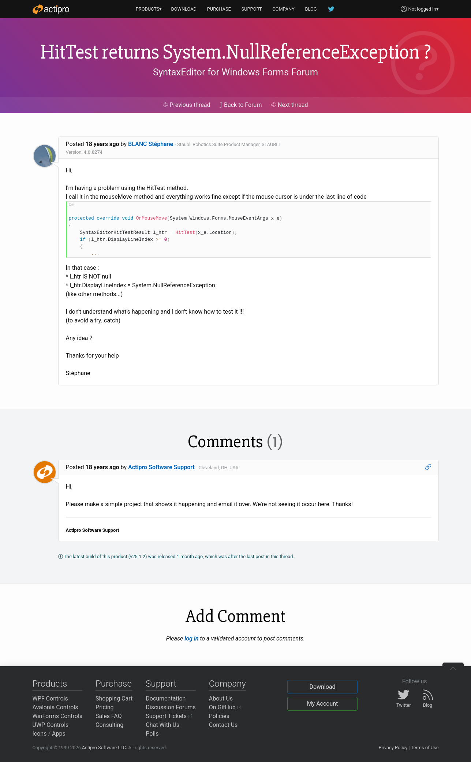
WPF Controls (50, 698)
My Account (322, 703)
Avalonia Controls (55, 707)
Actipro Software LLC (104, 747)
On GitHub (225, 707)
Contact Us (223, 724)
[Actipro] (51, 9)
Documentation (166, 698)
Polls (152, 733)
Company (227, 684)
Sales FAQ (109, 716)
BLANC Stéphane (150, 144)
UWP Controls (51, 724)
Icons (40, 733)
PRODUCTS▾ (149, 9)
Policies (219, 716)
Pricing (105, 707)
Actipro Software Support (161, 467)
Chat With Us (162, 724)
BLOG (311, 9)
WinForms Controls (58, 716)
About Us (221, 698)
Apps (59, 733)
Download (322, 686)
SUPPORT (252, 9)
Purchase (114, 684)
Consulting (109, 724)
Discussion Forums (171, 707)
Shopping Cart (114, 698)
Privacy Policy (392, 747)
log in (191, 638)
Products (50, 684)
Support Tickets (169, 716)
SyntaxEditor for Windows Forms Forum (235, 72)
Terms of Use (425, 747)
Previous (186, 104)
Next (289, 104)
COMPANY (283, 9)
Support (161, 684)
